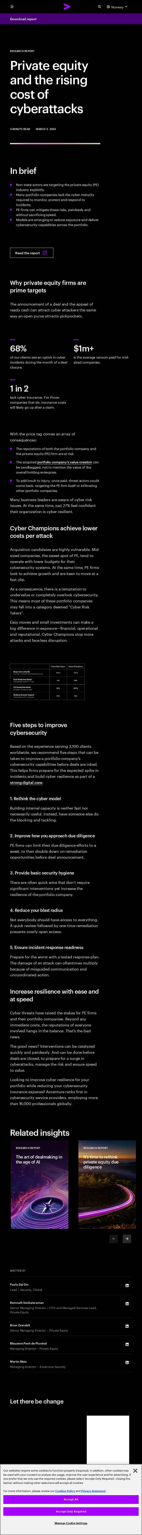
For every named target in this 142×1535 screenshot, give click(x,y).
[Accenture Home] (67, 7)
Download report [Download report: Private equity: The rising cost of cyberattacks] (23, 18)
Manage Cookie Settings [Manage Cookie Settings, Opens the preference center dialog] (71, 1523)
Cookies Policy (65, 1491)
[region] (71, 1499)
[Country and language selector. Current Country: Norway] (118, 7)
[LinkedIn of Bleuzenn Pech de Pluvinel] (127, 1344)
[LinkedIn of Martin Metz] (127, 1362)
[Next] (127, 1239)
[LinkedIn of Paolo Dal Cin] (127, 1285)
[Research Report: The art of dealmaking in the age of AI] (39, 1184)
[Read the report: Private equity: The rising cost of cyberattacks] (31, 253)
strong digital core (26, 782)
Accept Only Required (71, 1511)
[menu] (12, 7)
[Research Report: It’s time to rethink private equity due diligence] (107, 1184)
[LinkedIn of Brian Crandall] (127, 1326)
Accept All (71, 1499)
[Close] (135, 1470)
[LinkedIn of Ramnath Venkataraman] (127, 1304)
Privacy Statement (93, 1491)
